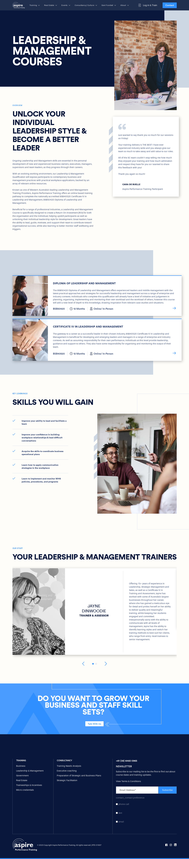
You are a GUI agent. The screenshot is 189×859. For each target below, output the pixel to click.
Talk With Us (94, 723)
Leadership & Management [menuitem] (30, 770)
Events (65, 5)
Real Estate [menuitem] (21, 780)
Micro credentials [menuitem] (25, 790)
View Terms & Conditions (128, 781)
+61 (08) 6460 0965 (126, 760)
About (124, 5)
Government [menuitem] (22, 775)
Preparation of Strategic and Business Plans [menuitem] (79, 775)
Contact (169, 5)
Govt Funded (109, 5)
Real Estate (50, 5)
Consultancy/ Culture (86, 5)
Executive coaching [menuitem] (67, 770)
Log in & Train (147, 5)
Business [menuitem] (20, 766)
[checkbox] (146, 813)
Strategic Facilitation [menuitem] (67, 780)
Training (35, 5)
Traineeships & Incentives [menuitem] (29, 785)
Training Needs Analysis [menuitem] (69, 766)
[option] (146, 157)
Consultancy (64, 760)
